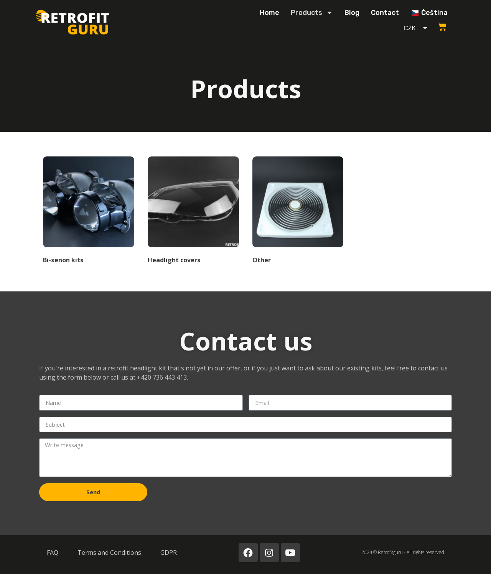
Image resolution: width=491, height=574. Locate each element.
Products (312, 12)
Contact (385, 12)
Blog (351, 12)
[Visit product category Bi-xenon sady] (88, 211)
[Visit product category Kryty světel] (193, 211)
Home (269, 12)
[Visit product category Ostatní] (298, 211)
